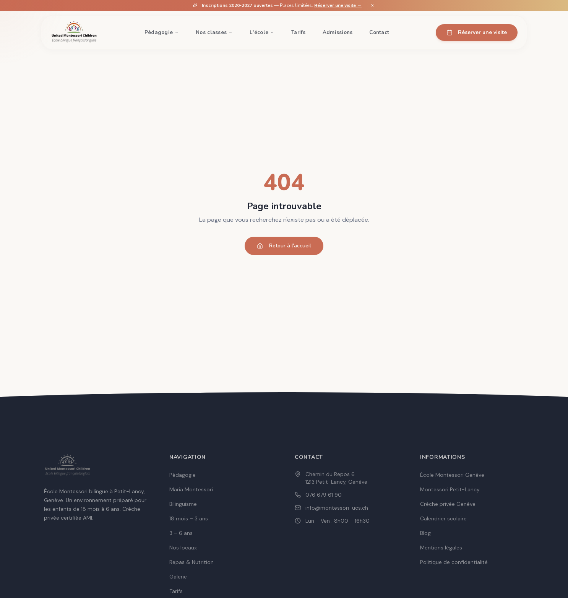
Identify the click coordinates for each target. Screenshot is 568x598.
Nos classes (214, 32)
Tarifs (298, 32)
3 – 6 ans (181, 533)
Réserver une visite (476, 32)
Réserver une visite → (338, 5)
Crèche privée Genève (447, 503)
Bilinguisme (183, 503)
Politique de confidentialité (454, 562)
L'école (262, 32)
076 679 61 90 (323, 494)
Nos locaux (183, 547)
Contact (379, 32)
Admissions (338, 32)
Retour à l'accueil (284, 245)
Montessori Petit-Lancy (450, 489)
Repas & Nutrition (191, 562)
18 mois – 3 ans (188, 518)
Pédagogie (161, 32)
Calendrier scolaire (443, 518)
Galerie (178, 576)
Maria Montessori (191, 489)
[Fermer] (372, 5)
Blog (425, 533)
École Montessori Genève (452, 474)
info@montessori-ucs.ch (336, 507)
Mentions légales (441, 547)
